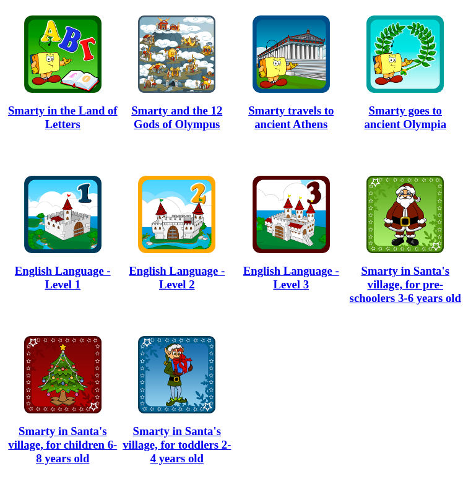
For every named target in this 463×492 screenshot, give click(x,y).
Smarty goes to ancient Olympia (405, 117)
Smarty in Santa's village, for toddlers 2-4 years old (177, 445)
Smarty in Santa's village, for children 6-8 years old (62, 445)
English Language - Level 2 (177, 277)
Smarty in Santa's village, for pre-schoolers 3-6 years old (405, 284)
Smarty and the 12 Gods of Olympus (176, 117)
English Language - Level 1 (63, 277)
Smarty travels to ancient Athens (291, 117)
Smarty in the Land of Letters (63, 117)
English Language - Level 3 (291, 277)
